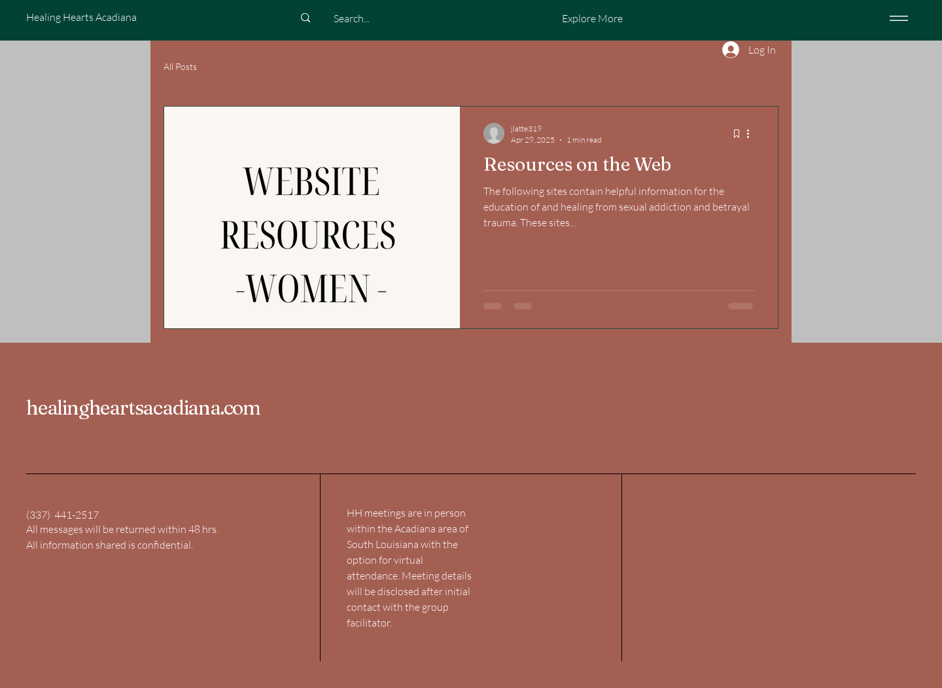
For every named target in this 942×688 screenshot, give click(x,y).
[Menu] (896, 18)
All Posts (180, 66)
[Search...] (351, 18)
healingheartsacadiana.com (143, 408)
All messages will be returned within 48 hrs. (122, 529)
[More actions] (752, 133)
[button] (592, 18)
